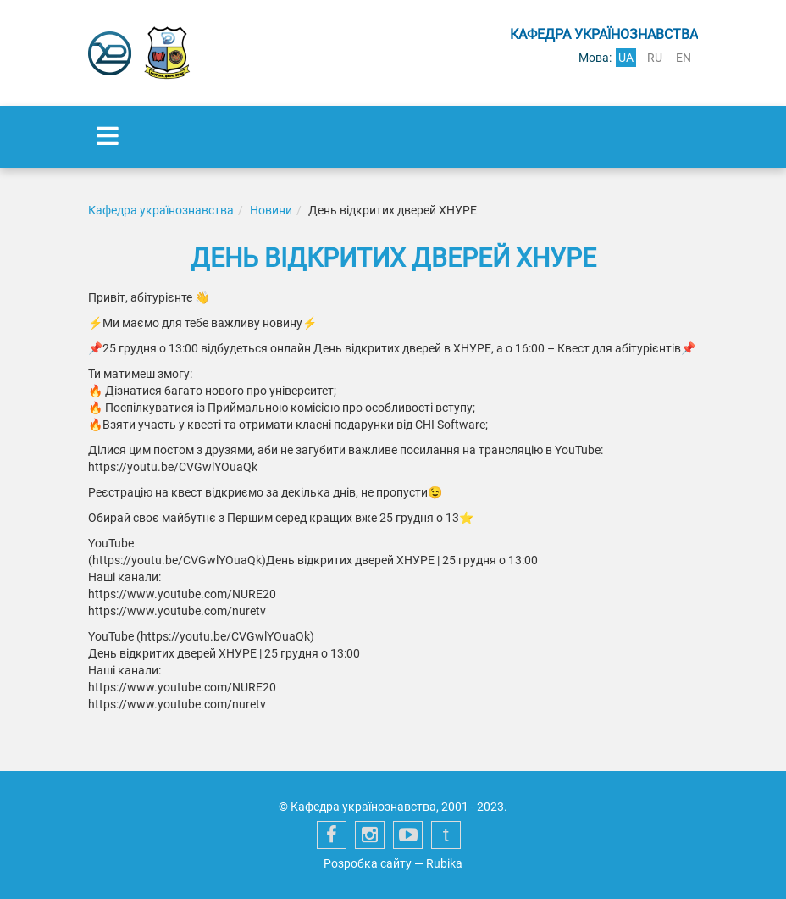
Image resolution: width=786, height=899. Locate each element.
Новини (271, 210)
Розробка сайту (368, 863)
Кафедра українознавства (161, 210)
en (683, 57)
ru (654, 57)
